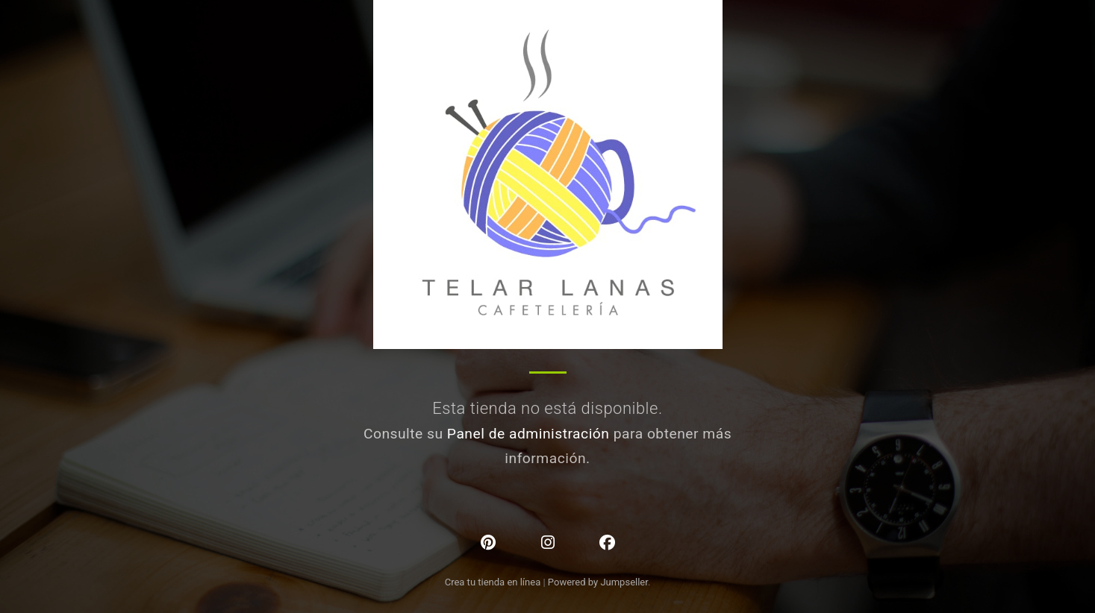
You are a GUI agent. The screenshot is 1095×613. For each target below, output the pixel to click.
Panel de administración (528, 433)
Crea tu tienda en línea (494, 582)
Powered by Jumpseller (598, 582)
